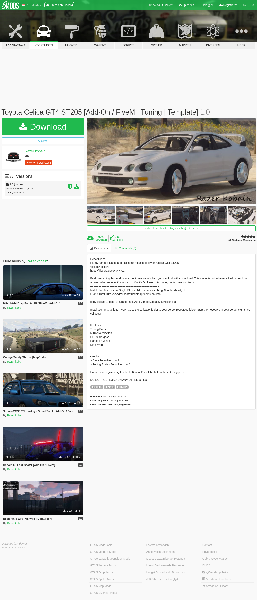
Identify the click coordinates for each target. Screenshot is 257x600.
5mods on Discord (215, 586)
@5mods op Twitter (216, 572)
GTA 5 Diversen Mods (103, 592)
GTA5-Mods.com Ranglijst (162, 579)
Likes (120, 240)
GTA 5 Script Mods (101, 572)
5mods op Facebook (216, 579)
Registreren (228, 5)
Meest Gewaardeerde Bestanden (166, 558)
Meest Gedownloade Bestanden (165, 565)
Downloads (101, 240)
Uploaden (186, 5)
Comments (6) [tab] (125, 248)
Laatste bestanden (157, 545)
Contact (207, 545)
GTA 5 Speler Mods (102, 579)
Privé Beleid (209, 551)
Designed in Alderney (15, 543)
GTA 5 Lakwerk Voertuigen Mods (110, 558)
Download (42, 126)
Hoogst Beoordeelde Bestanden (165, 572)
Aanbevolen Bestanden (160, 551)
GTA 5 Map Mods (100, 586)
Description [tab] (99, 248)
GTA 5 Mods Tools (101, 545)
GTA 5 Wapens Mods (103, 565)
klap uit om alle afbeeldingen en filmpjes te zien (171, 228)
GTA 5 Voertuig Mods (103, 551)
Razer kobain (35, 151)
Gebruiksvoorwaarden (215, 558)
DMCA (206, 565)
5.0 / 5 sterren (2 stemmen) (242, 240)
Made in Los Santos (14, 547)
